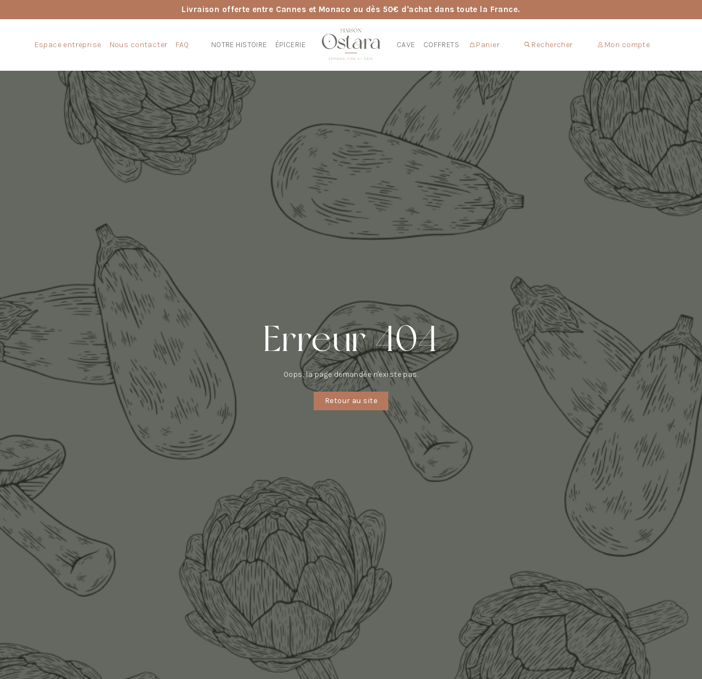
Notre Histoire (239, 44)
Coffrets (441, 44)
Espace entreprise (68, 44)
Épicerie (290, 44)
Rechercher (548, 44)
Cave (406, 44)
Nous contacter (139, 44)
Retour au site (351, 400)
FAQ (182, 44)
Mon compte (624, 44)
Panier (485, 44)
